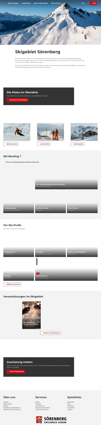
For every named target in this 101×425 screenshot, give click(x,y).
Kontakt (5, 402)
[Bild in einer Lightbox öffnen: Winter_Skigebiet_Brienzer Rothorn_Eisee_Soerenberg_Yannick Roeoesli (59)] (16, 132)
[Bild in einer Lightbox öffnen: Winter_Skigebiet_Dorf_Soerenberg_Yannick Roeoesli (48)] (84, 132)
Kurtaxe (69, 409)
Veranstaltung (39, 405)
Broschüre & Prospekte (42, 407)
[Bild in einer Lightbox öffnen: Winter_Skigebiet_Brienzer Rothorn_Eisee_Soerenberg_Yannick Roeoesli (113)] (50, 132)
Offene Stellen (7, 404)
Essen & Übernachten (42, 5)
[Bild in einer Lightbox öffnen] (50, 420)
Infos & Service (57, 5)
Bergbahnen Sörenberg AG (12, 407)
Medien (5, 405)
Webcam (38, 404)
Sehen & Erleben (15, 5)
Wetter (37, 402)
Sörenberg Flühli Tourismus (12, 409)
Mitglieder (70, 405)
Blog (68, 404)
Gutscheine (71, 407)
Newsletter (70, 402)
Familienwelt (27, 5)
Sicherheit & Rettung (41, 409)
